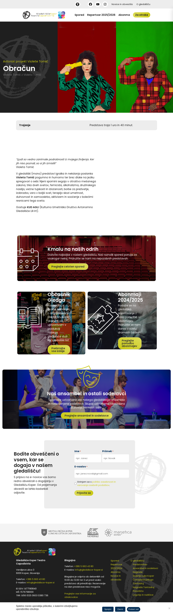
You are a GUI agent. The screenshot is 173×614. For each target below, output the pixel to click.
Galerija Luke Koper (143, 575)
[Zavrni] (169, 608)
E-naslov (80, 466)
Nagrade (138, 572)
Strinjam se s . (96, 483)
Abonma (124, 15)
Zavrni (120, 609)
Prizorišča (138, 591)
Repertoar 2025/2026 (101, 15)
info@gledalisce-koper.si (40, 582)
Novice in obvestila (122, 4)
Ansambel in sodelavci (145, 568)
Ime (77, 451)
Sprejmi (107, 609)
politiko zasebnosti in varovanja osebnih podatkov (96, 483)
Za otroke (141, 15)
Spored (79, 15)
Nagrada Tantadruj (143, 587)
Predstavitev (140, 564)
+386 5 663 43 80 (35, 579)
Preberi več (133, 609)
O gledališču (143, 4)
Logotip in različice (143, 594)
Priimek (107, 451)
